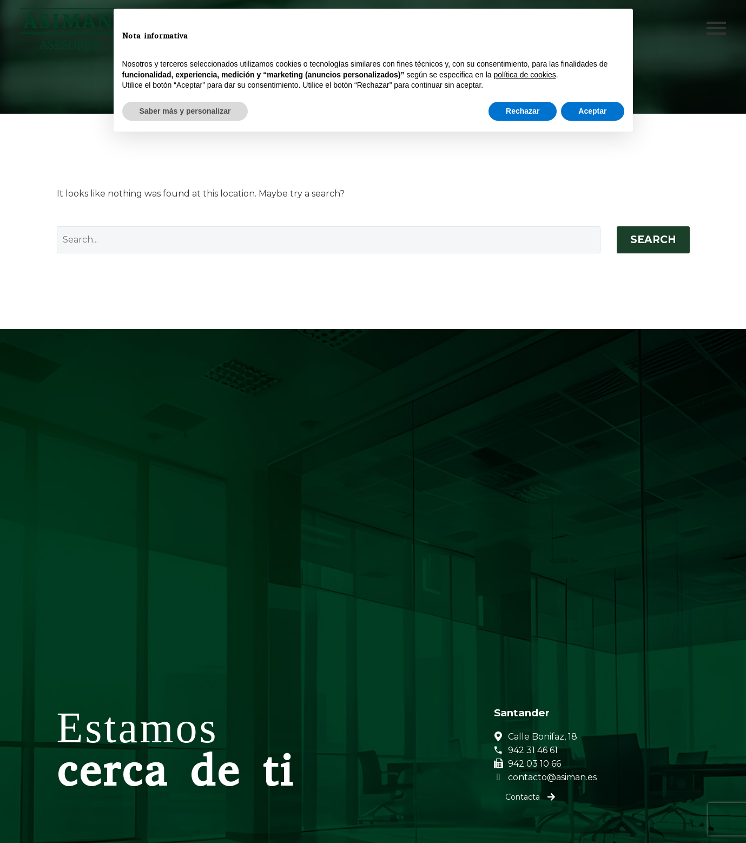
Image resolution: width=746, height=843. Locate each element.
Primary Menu (716, 28)
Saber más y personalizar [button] (185, 813)
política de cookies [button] (525, 777)
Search (653, 239)
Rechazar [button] (522, 813)
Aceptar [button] (592, 813)
